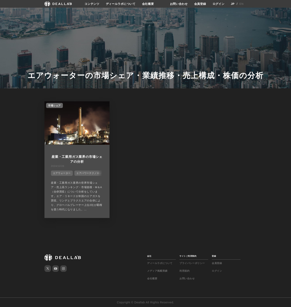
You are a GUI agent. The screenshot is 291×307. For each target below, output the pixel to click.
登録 (214, 256)
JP (233, 3)
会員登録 (200, 3)
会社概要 (148, 3)
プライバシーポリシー (192, 263)
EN (241, 3)
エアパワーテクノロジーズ (91, 173)
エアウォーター (62, 173)
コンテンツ (91, 3)
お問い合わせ (179, 3)
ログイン (219, 3)
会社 (149, 256)
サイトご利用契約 (187, 256)
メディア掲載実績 (157, 270)
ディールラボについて (121, 3)
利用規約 (184, 270)
